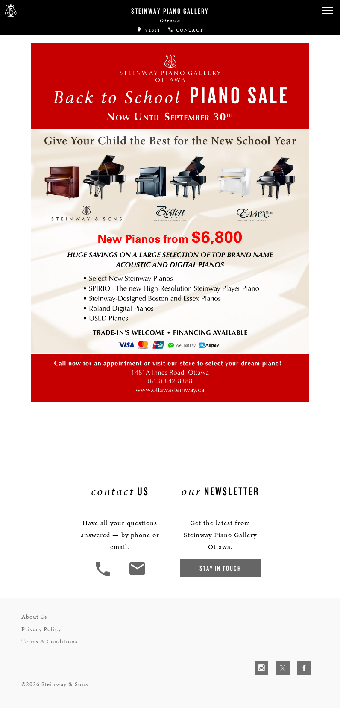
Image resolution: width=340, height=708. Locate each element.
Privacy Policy (41, 629)
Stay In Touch (220, 568)
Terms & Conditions (49, 641)
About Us (34, 617)
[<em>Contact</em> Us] (137, 575)
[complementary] (278, 661)
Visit (148, 30)
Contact (185, 30)
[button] (327, 11)
